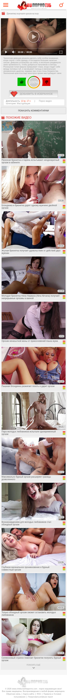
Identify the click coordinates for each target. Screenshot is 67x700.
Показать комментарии (33, 110)
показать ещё (33, 665)
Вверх (60, 654)
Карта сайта (28, 694)
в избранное (33, 94)
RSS (39, 694)
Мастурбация (23, 103)
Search (61, 5)
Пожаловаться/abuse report (40, 697)
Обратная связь (13, 694)
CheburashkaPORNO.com (34, 5)
